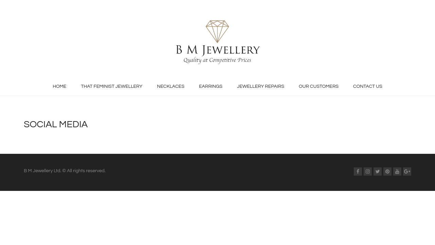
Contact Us (367, 86)
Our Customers (318, 86)
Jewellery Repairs (260, 86)
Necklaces (171, 86)
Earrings (210, 86)
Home (59, 86)
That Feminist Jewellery (111, 86)
